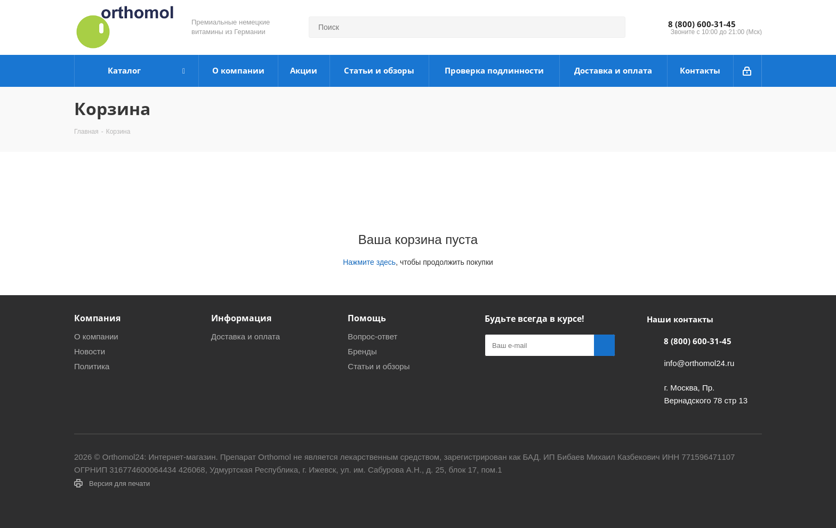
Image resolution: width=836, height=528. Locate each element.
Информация (241, 318)
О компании (96, 336)
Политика (91, 366)
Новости (89, 351)
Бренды (362, 351)
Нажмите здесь (369, 262)
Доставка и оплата (245, 336)
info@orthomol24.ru (699, 363)
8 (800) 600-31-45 (702, 24)
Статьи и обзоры (378, 366)
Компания (97, 318)
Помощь (367, 318)
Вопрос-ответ (372, 336)
